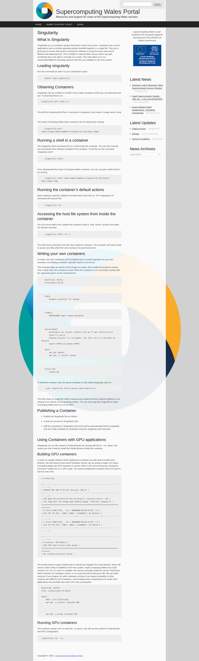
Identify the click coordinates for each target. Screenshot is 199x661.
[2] (53, 93)
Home (38, 24)
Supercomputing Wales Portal (98, 11)
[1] (49, 45)
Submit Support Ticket (59, 24)
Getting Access (139, 128)
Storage (135, 134)
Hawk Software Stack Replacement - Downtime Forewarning (143, 110)
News (80, 24)
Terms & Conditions (141, 139)
